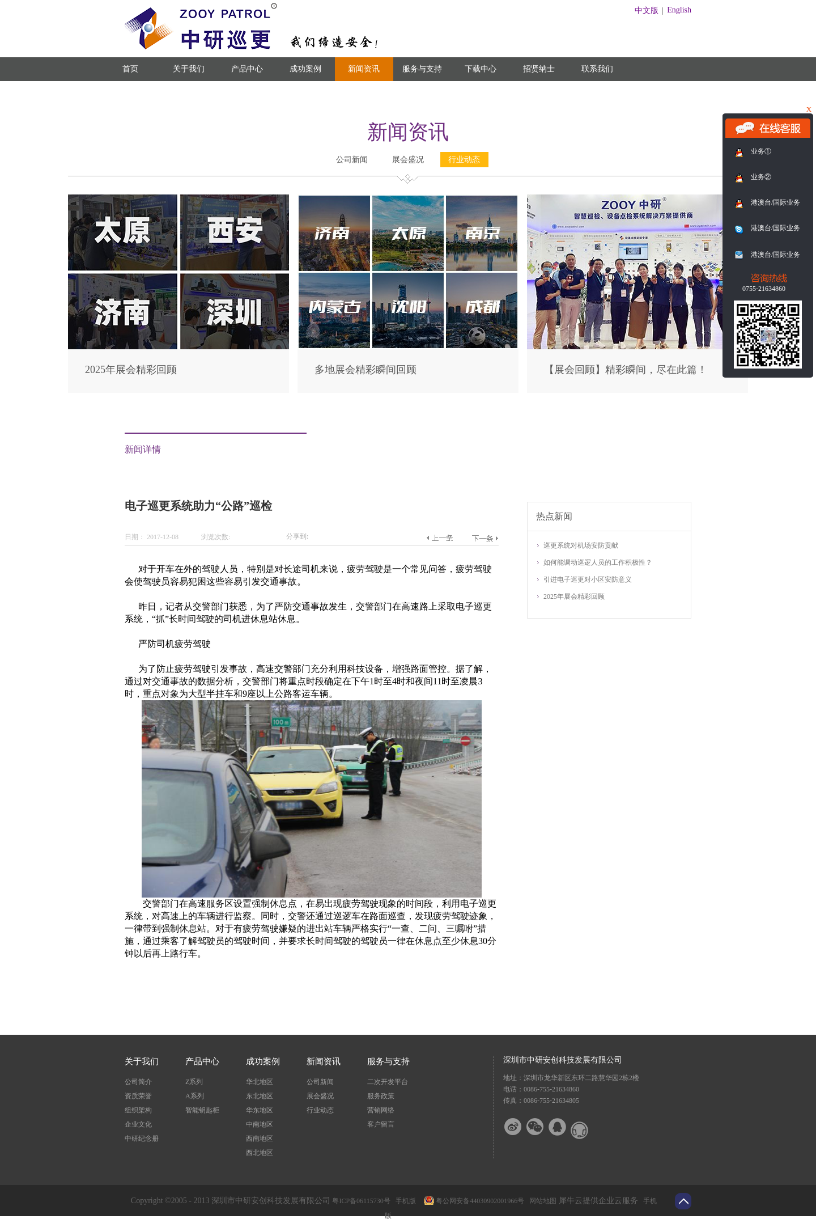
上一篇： (439, 538)
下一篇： (484, 538)
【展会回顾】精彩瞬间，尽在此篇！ (625, 369)
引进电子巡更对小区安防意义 (587, 579)
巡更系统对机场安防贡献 (580, 545)
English (679, 10)
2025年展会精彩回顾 (131, 369)
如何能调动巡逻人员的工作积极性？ (597, 562)
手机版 (404, 1201)
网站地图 (541, 1201)
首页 (130, 69)
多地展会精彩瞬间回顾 (365, 369)
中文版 (646, 10)
